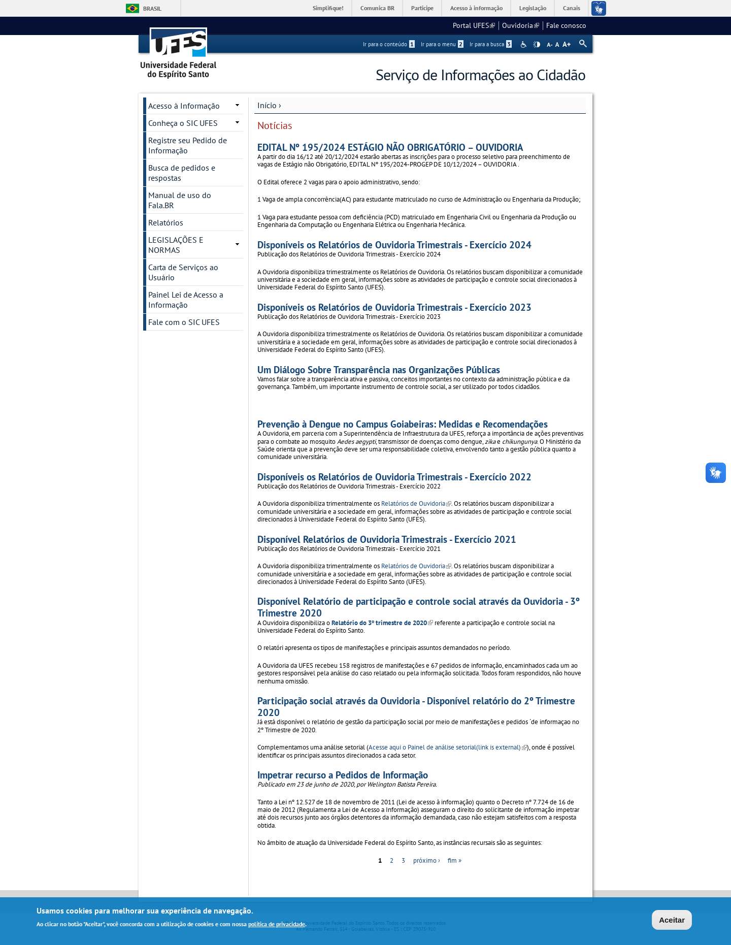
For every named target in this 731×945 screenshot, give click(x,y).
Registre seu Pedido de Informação (187, 145)
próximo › (426, 860)
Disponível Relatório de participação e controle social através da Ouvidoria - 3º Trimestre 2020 (418, 607)
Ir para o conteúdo (389, 44)
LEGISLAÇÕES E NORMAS (176, 245)
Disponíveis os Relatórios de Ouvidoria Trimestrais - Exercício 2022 (394, 476)
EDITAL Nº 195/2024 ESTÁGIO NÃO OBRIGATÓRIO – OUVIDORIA (390, 147)
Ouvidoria (520, 25)
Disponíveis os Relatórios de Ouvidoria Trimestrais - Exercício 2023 (394, 307)
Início (267, 105)
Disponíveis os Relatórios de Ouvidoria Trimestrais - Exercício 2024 (394, 244)
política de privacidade (276, 925)
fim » (454, 860)
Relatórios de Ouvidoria (416, 503)
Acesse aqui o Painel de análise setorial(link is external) (448, 747)
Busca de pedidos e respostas (181, 172)
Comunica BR (377, 8)
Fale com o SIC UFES (184, 322)
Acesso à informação (476, 8)
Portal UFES (474, 25)
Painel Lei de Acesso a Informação (185, 299)
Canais (571, 8)
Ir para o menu (442, 44)
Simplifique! (328, 8)
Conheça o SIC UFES (183, 123)
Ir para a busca (491, 44)
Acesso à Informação (184, 106)
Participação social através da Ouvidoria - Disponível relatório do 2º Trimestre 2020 (416, 706)
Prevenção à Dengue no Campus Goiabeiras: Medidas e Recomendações (402, 423)
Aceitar (672, 921)
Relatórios (165, 222)
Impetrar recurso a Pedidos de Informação (342, 774)
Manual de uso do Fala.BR (179, 200)
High (536, 44)
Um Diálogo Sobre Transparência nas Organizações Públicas (378, 369)
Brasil (152, 8)
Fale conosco (566, 25)
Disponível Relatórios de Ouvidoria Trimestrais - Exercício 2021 (386, 539)
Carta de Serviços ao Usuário (183, 272)
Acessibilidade (524, 44)
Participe (422, 8)
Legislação (532, 8)
